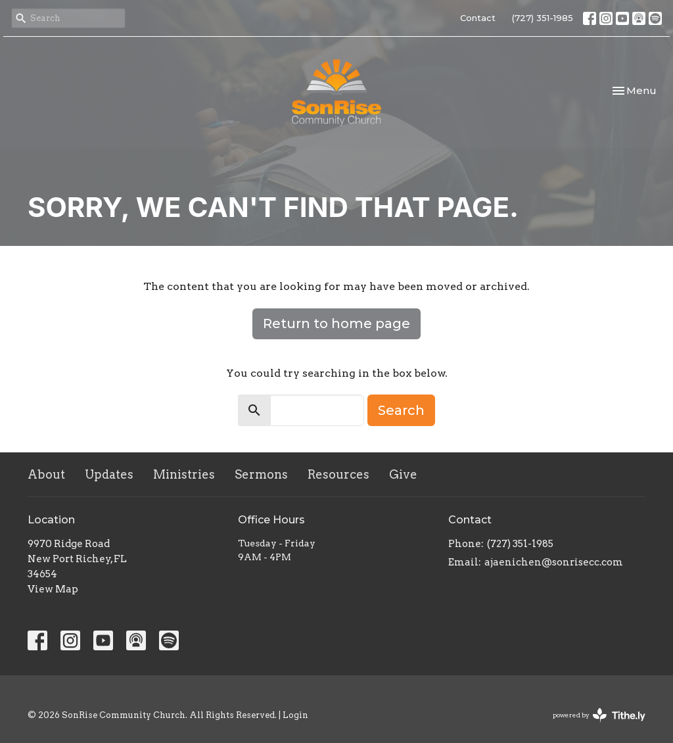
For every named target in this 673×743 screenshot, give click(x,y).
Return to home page (336, 323)
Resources (338, 474)
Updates (109, 474)
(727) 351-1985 (542, 17)
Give (403, 474)
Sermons (261, 474)
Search (401, 410)
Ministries (184, 474)
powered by (599, 715)
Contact (478, 17)
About (46, 474)
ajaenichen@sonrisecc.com (553, 562)
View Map (53, 589)
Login (295, 715)
